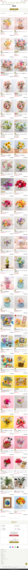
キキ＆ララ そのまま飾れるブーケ (5, 291)
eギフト (6, 2)
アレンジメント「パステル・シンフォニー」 (6, 231)
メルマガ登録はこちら (14, 542)
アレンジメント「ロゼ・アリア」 (5, 212)
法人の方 (21, 2)
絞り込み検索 (14, 9)
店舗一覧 (24, 2)
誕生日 (3, 2)
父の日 (8, 2)
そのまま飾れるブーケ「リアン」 (18, 310)
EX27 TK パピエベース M (17, 291)
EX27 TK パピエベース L (4, 310)
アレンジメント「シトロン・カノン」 (19, 212)
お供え (14, 2)
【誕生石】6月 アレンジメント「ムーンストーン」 (7, 31)
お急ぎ (11, 2)
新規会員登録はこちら (14, 535)
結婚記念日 (17, 2)
